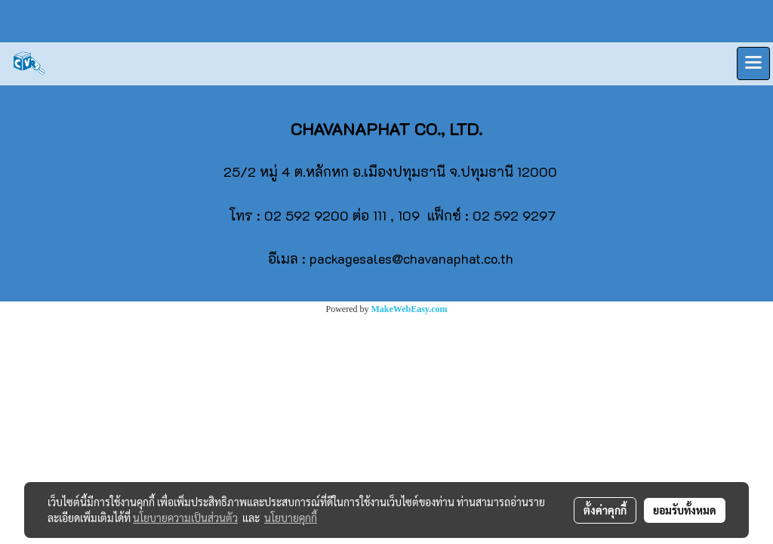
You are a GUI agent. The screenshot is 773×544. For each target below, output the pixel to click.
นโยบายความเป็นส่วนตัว (185, 517)
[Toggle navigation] (753, 63)
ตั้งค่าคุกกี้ (605, 510)
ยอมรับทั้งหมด (684, 510)
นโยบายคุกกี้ (290, 517)
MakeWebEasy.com (409, 309)
